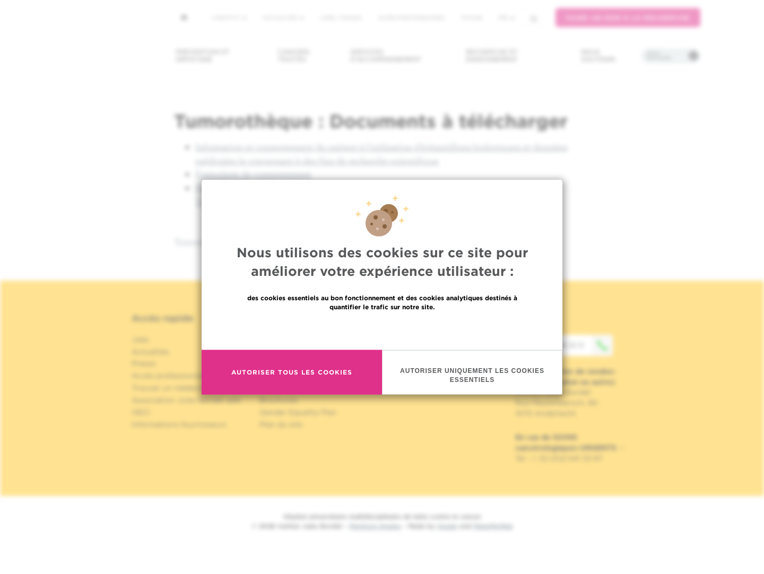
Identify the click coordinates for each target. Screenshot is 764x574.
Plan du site (280, 424)
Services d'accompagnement (385, 55)
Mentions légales (375, 526)
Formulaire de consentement (253, 173)
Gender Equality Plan (298, 412)
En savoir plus (382, 340)
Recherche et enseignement (492, 55)
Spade (447, 526)
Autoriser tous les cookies (291, 383)
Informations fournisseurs (179, 424)
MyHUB (472, 17)
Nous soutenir (598, 55)
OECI (141, 412)
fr (507, 18)
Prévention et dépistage (203, 55)
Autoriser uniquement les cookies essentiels (472, 385)
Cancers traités (293, 55)
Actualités (283, 17)
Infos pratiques (658, 55)
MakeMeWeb (493, 526)
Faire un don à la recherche (628, 18)
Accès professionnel (412, 17)
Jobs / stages (341, 17)
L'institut (229, 17)
